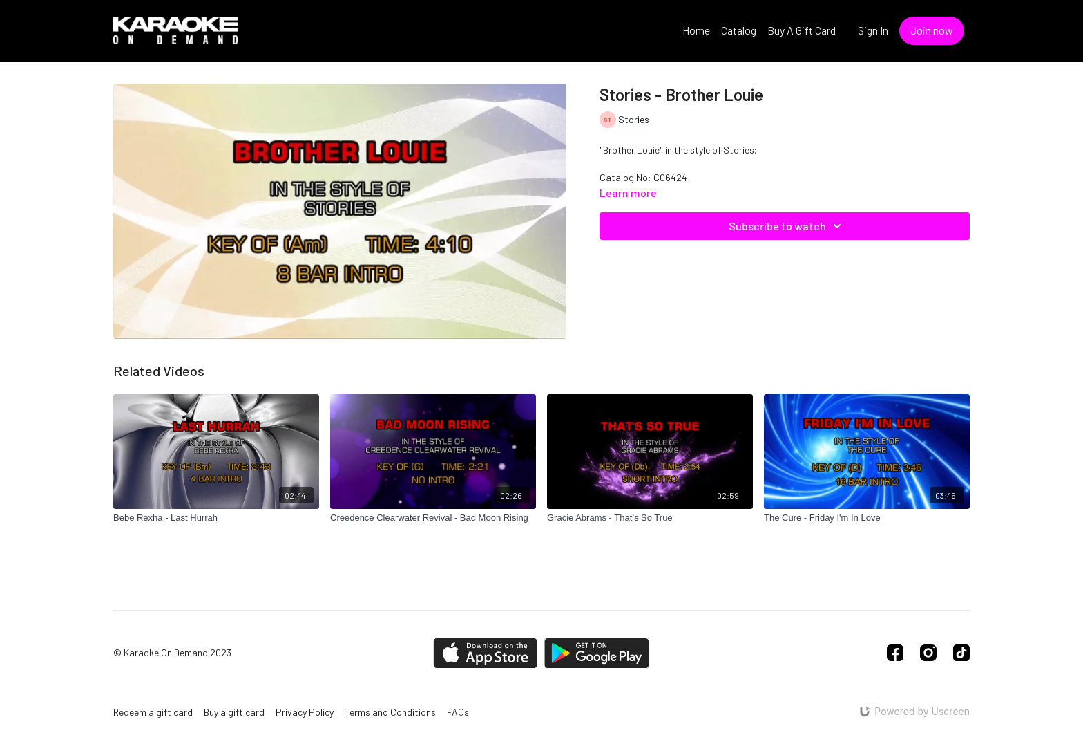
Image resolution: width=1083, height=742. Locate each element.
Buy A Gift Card (801, 30)
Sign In (873, 30)
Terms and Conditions (390, 712)
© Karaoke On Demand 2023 (172, 653)
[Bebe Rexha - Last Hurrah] (216, 518)
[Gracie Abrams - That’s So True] (650, 518)
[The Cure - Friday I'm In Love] (867, 518)
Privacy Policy (305, 712)
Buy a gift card (234, 712)
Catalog (738, 30)
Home (696, 30)
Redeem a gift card (153, 712)
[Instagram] (928, 652)
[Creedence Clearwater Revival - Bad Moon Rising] (433, 518)
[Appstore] (485, 653)
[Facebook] (895, 652)
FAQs (458, 712)
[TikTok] (961, 652)
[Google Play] (597, 653)
